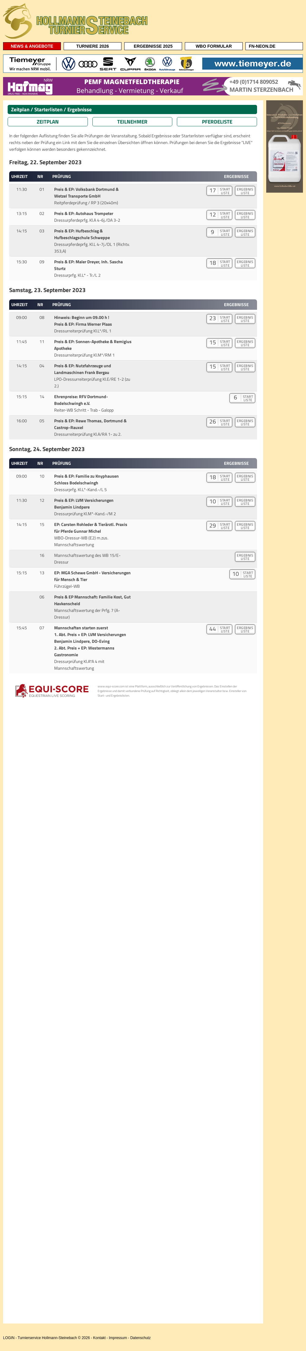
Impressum (118, 1338)
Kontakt (99, 1338)
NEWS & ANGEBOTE (32, 46)
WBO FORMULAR (214, 46)
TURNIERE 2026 (92, 46)
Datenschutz (140, 1338)
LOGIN (8, 1338)
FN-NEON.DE (262, 46)
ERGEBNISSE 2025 (153, 46)
